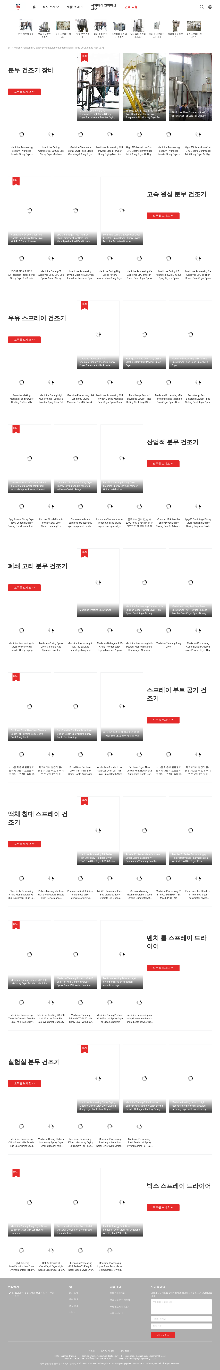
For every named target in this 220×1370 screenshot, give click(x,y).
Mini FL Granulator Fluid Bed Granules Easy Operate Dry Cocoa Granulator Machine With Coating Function (110, 898)
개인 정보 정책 (126, 1351)
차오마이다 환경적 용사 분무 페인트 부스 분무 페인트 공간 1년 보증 (51, 770)
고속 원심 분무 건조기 (176, 194)
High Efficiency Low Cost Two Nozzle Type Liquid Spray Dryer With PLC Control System (27, 238)
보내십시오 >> (162, 1335)
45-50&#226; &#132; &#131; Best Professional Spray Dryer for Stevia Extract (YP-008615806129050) (21, 278)
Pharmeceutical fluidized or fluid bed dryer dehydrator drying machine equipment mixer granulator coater (80, 898)
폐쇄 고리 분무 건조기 (38, 566)
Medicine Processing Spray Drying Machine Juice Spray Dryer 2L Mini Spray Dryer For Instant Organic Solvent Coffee (97, 1106)
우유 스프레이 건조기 (37, 318)
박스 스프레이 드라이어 (179, 1186)
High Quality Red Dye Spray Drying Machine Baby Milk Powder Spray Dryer (144, 362)
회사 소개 (73, 1293)
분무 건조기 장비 (31, 70)
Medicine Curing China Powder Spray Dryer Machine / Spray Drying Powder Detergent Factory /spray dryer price (144, 1106)
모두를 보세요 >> (24, 91)
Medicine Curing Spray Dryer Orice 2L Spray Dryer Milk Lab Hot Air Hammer (29, 1229)
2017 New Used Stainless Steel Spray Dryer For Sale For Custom (189, 114)
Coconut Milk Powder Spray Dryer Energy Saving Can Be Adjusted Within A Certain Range (74, 486)
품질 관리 (73, 1306)
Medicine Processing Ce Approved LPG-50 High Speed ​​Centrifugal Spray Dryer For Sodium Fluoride (139, 278)
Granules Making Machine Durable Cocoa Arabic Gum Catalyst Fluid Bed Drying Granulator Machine (139, 898)
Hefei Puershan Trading (65, 1356)
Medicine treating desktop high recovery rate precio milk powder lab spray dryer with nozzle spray (189, 1106)
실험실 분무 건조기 (34, 1062)
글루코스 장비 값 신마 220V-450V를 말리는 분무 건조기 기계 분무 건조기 (139, 522)
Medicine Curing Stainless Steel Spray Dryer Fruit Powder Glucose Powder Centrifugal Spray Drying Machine (189, 610)
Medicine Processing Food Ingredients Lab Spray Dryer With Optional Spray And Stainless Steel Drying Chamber (109, 1146)
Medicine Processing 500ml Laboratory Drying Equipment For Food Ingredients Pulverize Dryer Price (80, 1146)
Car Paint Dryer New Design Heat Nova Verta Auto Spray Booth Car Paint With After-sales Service (139, 774)
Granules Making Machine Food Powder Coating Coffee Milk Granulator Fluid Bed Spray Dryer (21, 402)
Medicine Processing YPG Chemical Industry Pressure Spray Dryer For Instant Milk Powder (97, 362)
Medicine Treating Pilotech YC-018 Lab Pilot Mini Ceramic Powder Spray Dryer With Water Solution (75, 982)
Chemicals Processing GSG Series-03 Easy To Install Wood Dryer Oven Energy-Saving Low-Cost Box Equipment (80, 1270)
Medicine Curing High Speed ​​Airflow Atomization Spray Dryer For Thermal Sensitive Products (110, 278)
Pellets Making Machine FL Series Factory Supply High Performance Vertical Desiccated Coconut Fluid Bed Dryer (51, 898)
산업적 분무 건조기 (173, 442)
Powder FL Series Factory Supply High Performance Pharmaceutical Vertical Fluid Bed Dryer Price (190, 858)
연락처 (72, 1312)
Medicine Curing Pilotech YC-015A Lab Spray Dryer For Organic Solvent (110, 1018)
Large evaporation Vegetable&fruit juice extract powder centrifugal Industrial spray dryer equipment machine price (29, 486)
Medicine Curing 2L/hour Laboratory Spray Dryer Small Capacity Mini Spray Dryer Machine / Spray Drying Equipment (51, 1146)
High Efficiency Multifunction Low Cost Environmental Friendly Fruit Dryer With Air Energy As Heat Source (21, 1270)
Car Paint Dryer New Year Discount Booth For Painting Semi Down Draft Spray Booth (29, 734)
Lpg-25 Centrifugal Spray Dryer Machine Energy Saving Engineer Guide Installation (120, 486)
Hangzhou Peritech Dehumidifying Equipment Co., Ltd (88, 1358)
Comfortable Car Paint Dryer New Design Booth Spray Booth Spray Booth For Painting (74, 734)
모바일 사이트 (107, 1351)
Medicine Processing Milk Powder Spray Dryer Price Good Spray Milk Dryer (190, 362)
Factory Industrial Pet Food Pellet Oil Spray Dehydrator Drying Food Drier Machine (74, 1229)
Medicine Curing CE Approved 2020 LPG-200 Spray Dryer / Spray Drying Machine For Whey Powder (121, 238)
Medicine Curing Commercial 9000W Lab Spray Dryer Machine (51, 151)
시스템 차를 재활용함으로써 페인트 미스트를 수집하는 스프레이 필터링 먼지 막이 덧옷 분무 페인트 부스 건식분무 (22, 774)
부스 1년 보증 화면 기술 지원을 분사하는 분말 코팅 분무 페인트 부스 (121, 734)
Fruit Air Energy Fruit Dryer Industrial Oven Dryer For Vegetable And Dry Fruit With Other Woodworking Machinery (121, 1230)
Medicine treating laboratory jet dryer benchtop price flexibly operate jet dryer (119, 982)
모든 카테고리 (116, 1313)
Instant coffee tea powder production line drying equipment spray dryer (109, 522)
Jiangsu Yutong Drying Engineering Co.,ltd (137, 1358)
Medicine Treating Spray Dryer (95, 610)
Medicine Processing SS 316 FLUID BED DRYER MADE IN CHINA (168, 894)
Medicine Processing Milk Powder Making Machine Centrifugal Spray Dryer (109, 399)
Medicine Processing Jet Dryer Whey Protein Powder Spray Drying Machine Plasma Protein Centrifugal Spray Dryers (22, 650)
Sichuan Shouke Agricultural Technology (100, 1356)
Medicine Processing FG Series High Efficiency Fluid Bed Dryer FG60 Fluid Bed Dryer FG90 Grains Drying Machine (97, 858)
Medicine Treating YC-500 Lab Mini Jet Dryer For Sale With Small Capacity (50, 1018)
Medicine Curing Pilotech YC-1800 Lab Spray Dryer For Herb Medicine (29, 982)
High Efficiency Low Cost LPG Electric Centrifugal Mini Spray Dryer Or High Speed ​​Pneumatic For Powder (139, 154)
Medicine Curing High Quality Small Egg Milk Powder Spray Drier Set (51, 399)
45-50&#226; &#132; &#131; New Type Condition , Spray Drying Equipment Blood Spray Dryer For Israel (143, 114)
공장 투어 (73, 1299)
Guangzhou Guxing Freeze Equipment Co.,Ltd (145, 1356)
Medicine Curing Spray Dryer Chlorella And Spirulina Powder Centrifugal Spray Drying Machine (51, 650)
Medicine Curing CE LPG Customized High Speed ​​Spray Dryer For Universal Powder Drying (97, 114)
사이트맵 (91, 1351)
